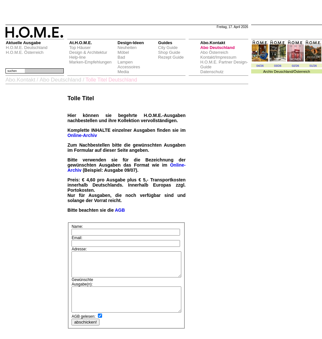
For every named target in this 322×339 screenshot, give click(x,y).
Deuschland (283, 71)
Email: (75, 234)
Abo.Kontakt (19, 80)
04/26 (260, 65)
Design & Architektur (87, 52)
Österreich (302, 71)
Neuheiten (126, 47)
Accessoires (128, 66)
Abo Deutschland (216, 47)
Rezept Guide (170, 57)
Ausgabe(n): (80, 280)
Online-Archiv (81, 135)
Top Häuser (79, 47)
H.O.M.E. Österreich (24, 52)
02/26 (295, 65)
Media (122, 71)
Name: (75, 228)
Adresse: (77, 240)
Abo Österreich (213, 52)
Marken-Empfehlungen (89, 62)
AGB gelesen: (82, 317)
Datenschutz (211, 71)
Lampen (124, 62)
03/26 (277, 65)
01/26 (313, 65)
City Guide (167, 47)
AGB (118, 210)
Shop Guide (168, 52)
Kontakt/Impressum (217, 57)
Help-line (76, 57)
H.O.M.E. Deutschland (25, 47)
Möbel (122, 52)
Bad (120, 57)
